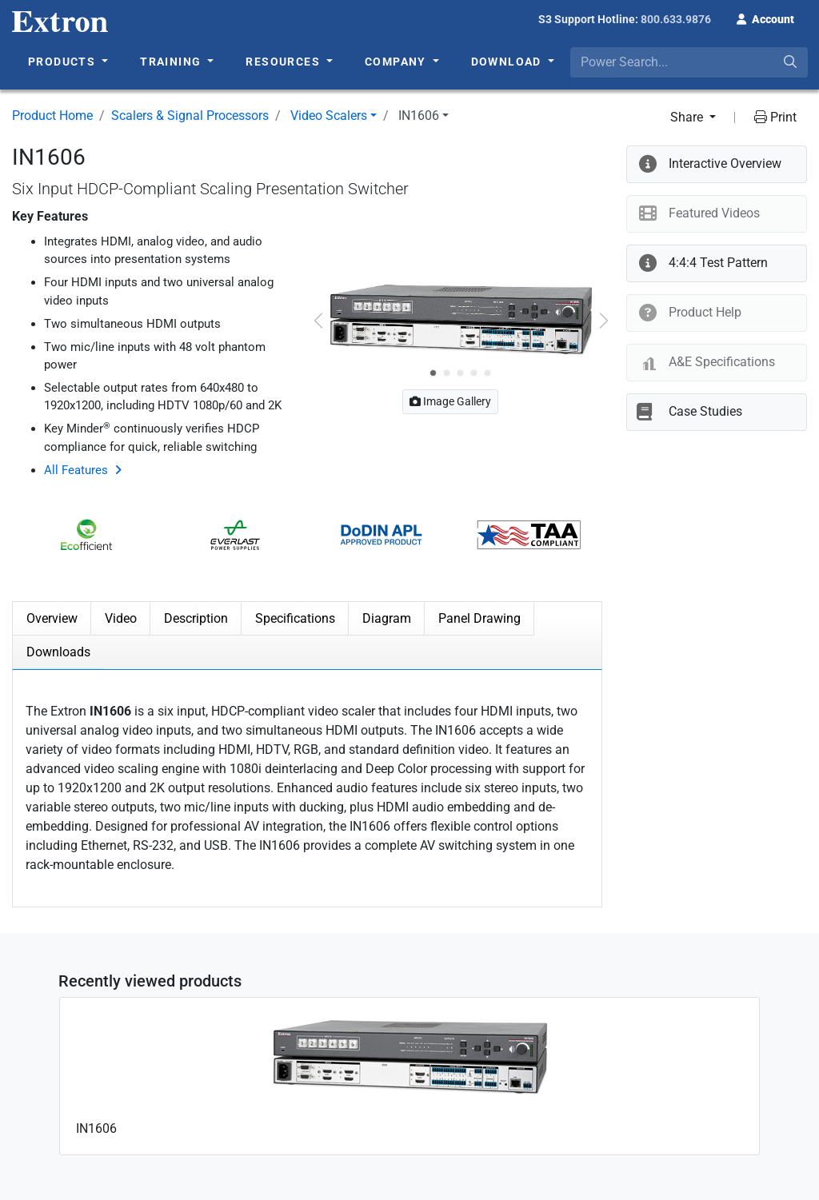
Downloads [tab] (58, 652)
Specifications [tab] (295, 618)
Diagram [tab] (386, 618)
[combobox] (689, 62)
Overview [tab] (52, 618)
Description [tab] (196, 618)
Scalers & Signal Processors (190, 115)
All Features (76, 470)
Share (688, 117)
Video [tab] (121, 618)
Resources (284, 61)
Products (63, 61)
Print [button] (775, 117)
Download (508, 61)
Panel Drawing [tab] (479, 618)
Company (397, 61)
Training (172, 61)
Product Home (52, 115)
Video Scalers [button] (328, 115)
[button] (765, 17)
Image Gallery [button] (450, 401)
